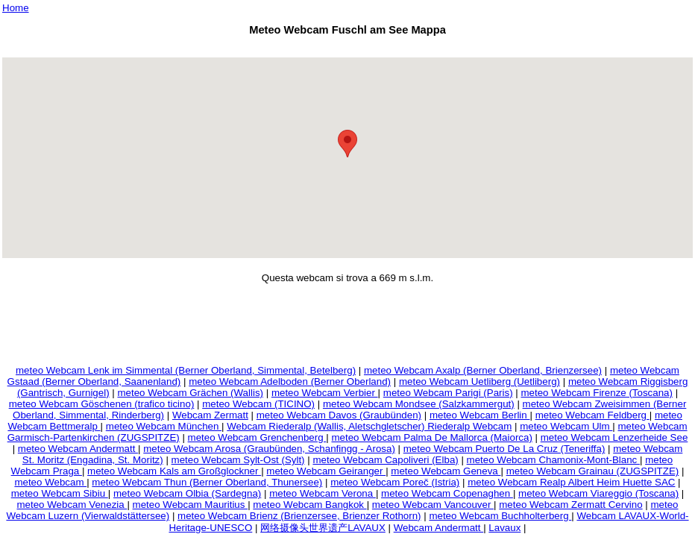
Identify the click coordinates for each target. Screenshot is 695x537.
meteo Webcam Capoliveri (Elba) (385, 459)
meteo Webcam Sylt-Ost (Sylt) (238, 459)
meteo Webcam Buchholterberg (500, 515)
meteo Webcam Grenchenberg (257, 437)
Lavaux (504, 527)
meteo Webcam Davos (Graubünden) (339, 415)
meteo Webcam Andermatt (78, 448)
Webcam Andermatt (439, 527)
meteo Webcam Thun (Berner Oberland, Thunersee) (207, 482)
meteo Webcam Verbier (324, 392)
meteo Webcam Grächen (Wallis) (190, 392)
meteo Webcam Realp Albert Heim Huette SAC (571, 482)
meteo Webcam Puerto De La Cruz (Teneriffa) (504, 448)
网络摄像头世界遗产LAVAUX (323, 527)
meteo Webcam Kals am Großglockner (174, 471)
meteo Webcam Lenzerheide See (614, 437)
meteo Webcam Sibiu (59, 493)
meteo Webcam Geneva (445, 471)
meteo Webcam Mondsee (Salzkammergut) (419, 403)
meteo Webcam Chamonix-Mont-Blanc (553, 459)
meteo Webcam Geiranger (326, 471)
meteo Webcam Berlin (480, 415)
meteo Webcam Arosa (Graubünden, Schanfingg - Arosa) (269, 448)
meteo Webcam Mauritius (190, 504)
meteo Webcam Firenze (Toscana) (596, 392)
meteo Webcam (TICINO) (258, 403)
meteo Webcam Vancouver (433, 504)
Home (15, 7)
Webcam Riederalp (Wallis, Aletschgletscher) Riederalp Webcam (369, 426)
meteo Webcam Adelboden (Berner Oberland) (290, 381)
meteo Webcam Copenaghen (447, 493)
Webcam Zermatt (210, 415)
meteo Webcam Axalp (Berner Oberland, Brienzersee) (483, 370)
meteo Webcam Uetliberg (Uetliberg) (479, 381)
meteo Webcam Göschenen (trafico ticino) (102, 403)
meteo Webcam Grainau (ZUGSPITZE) (592, 471)
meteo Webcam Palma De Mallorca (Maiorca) (431, 437)
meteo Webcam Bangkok (309, 504)
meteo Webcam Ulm (566, 426)
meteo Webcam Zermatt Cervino (570, 504)
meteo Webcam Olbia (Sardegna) (187, 493)
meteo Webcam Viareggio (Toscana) (598, 493)
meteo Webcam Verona (322, 493)
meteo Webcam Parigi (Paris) (448, 392)
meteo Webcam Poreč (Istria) (394, 482)
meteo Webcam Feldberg (592, 415)
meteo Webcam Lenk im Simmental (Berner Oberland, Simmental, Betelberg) (186, 370)
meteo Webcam (50, 482)
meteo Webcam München (163, 426)
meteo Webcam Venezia (71, 504)
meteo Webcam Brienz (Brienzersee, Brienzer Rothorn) (299, 515)
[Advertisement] (347, 48)
